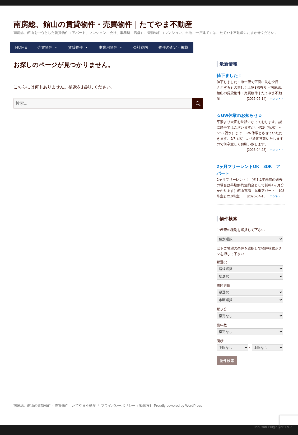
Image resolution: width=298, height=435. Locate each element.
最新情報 (228, 63)
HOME (21, 47)
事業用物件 (108, 47)
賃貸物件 (75, 47)
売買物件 (45, 47)
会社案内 (140, 47)
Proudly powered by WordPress (178, 405)
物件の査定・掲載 (173, 47)
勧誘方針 (146, 405)
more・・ (277, 99)
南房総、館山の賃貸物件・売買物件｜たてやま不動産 (102, 24)
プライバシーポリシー (118, 405)
